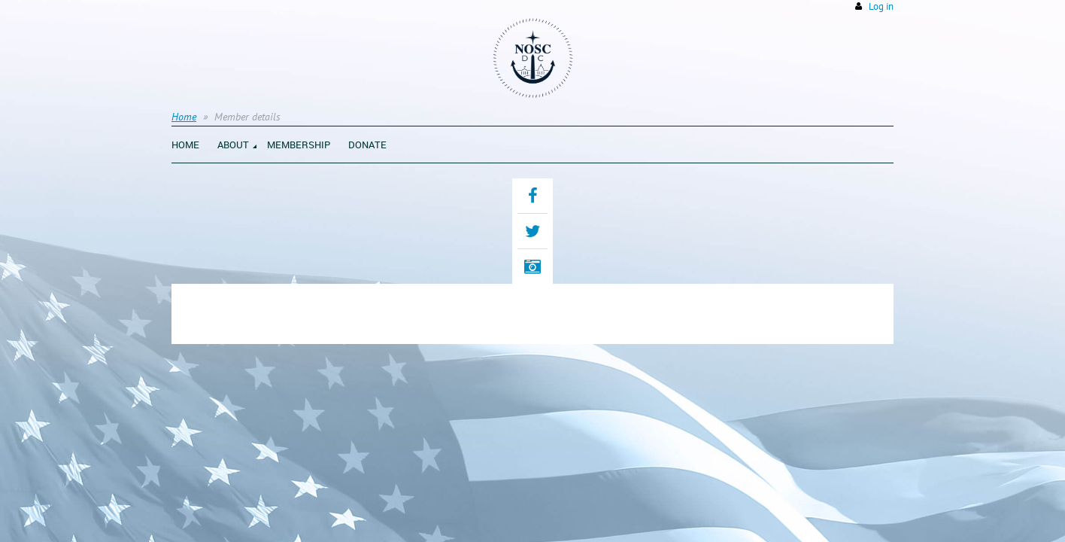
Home (183, 116)
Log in (881, 6)
